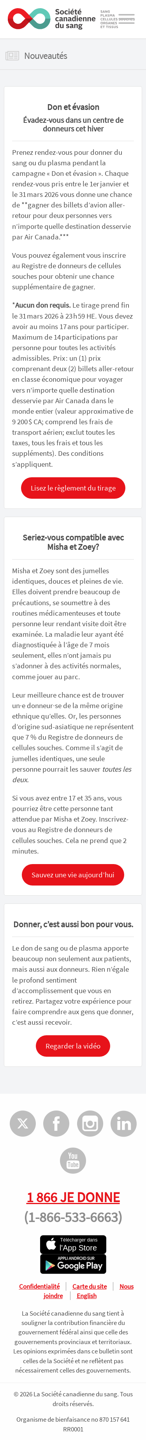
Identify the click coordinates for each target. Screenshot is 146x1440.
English (87, 1295)
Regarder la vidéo (73, 1045)
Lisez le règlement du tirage (73, 487)
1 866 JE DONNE (73, 1197)
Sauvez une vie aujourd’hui (73, 874)
